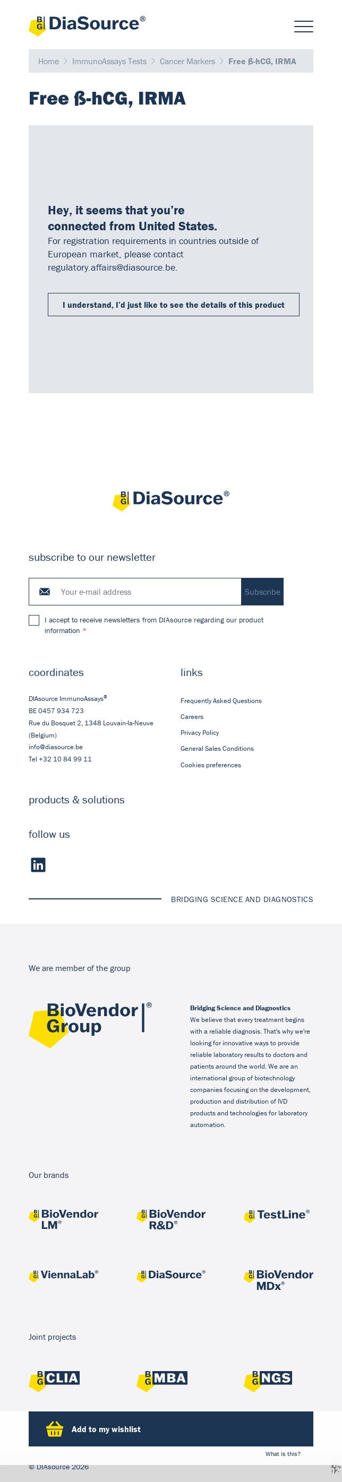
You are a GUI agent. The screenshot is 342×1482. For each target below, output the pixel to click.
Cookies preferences (211, 764)
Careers (192, 716)
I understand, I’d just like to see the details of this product (174, 304)
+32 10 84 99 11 (65, 759)
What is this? (283, 1454)
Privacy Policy (200, 733)
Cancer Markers (187, 61)
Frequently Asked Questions (221, 700)
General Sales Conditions (217, 748)
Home (48, 61)
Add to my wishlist (93, 1428)
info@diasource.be (56, 746)
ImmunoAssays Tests (109, 61)
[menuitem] (247, 701)
